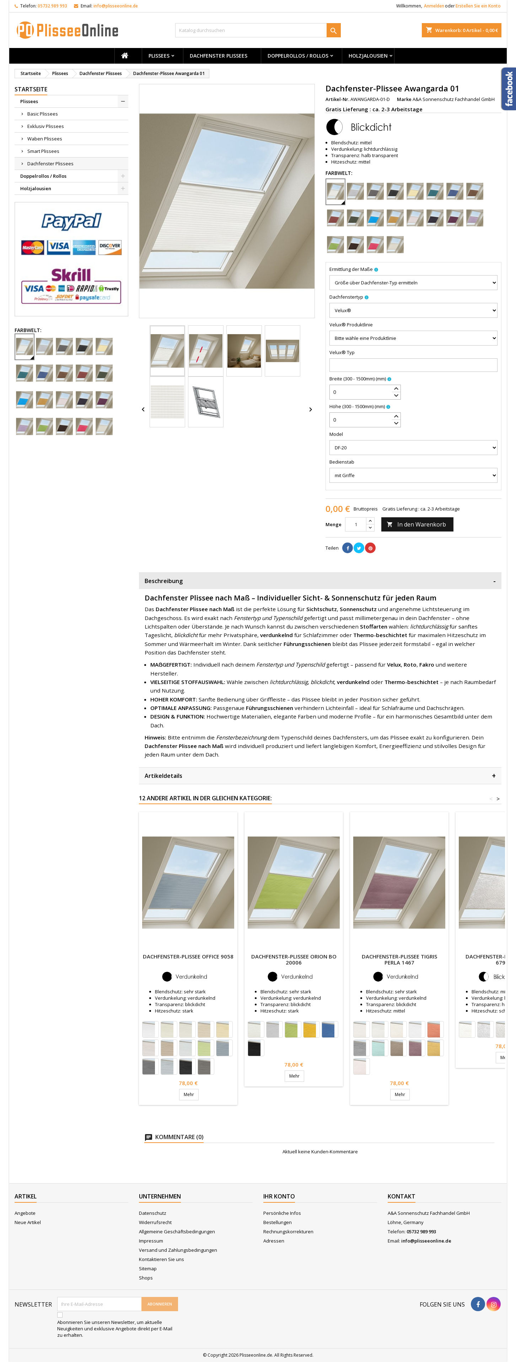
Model (336, 434)
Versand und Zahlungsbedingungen (178, 1250)
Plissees (159, 55)
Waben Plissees (44, 138)
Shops (146, 1278)
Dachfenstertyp (346, 297)
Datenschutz (152, 1213)
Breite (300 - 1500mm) (357, 378)
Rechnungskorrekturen (288, 1231)
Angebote (25, 1213)
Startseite (31, 89)
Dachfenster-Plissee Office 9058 (188, 956)
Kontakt (401, 1196)
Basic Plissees (42, 114)
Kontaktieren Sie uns (161, 1259)
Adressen (273, 1241)
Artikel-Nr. (337, 99)
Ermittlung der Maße (351, 269)
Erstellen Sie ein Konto (478, 6)
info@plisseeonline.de (115, 6)
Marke (404, 99)
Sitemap (148, 1268)
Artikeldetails (320, 775)
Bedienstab (341, 462)
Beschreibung (320, 581)
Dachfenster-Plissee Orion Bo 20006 (294, 959)
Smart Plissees (43, 151)
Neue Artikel (28, 1222)
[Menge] (355, 524)
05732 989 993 (52, 6)
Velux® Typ (342, 352)
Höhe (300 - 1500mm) (357, 406)
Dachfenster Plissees (218, 55)
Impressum (151, 1241)
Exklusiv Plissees (45, 126)
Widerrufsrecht (155, 1222)
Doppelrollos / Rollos (298, 55)
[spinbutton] (365, 392)
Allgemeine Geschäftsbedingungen (177, 1231)
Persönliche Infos (282, 1213)
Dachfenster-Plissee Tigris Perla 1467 (399, 959)
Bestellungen (277, 1222)
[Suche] (258, 30)
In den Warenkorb (416, 524)
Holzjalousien (368, 55)
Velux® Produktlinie (351, 324)
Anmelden (434, 6)
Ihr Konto (279, 1196)
